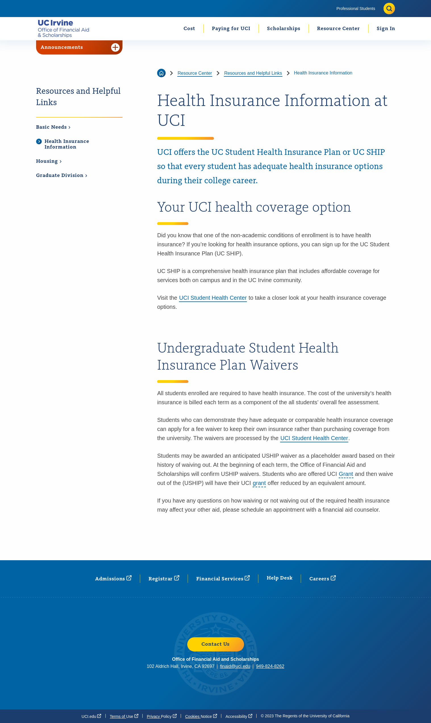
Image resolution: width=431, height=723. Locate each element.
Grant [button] (346, 474)
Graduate (62, 175)
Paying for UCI (231, 28)
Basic (53, 127)
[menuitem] (355, 9)
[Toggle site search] (389, 8)
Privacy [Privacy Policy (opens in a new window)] (162, 716)
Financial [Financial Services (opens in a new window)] (223, 578)
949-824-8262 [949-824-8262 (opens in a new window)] (270, 666)
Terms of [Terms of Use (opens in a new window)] (124, 716)
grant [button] (259, 483)
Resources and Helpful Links (78, 97)
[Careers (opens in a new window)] (322, 578)
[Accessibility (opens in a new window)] (239, 716)
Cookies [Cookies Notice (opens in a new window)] (201, 716)
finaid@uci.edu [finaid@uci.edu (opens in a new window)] (235, 666)
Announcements (80, 47)
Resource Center (338, 28)
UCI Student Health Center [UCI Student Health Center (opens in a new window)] (314, 438)
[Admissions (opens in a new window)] (113, 578)
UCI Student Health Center (213, 298)
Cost (189, 28)
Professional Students (355, 9)
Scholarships (283, 28)
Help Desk (279, 578)
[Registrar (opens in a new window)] (164, 578)
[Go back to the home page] (161, 73)
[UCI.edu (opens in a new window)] (91, 716)
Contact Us (215, 644)
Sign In (386, 28)
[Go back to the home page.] (65, 28)
